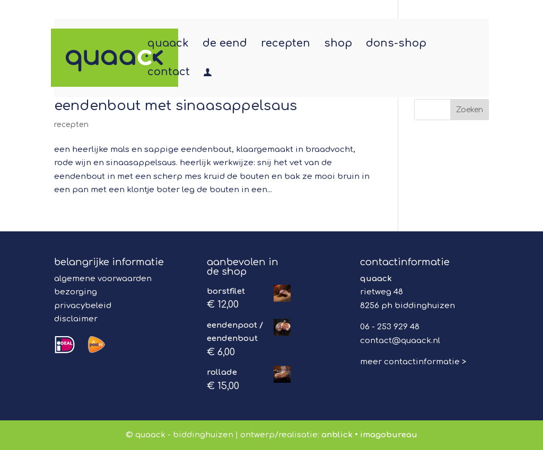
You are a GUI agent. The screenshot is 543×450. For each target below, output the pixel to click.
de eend (225, 44)
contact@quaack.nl (400, 340)
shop (338, 44)
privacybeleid (82, 305)
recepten (285, 44)
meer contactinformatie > (413, 361)
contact (168, 73)
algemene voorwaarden (103, 278)
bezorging (75, 291)
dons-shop (396, 44)
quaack (168, 44)
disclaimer (76, 318)
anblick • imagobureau (369, 434)
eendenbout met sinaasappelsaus (175, 105)
